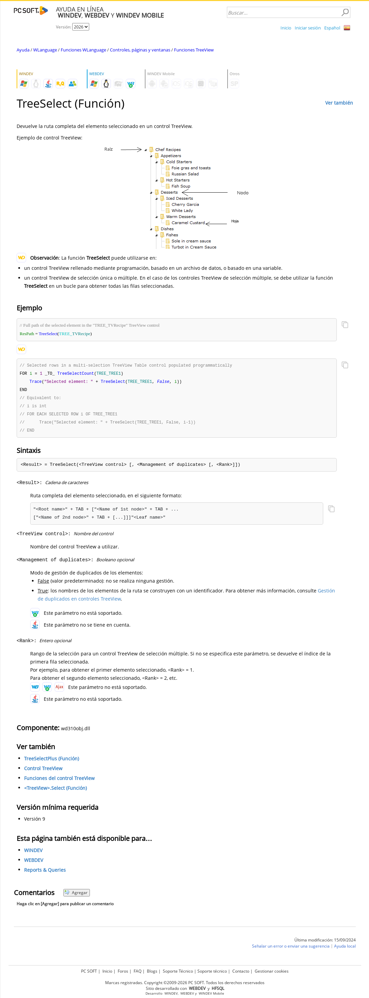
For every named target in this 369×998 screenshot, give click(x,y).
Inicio (285, 28)
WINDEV (33, 853)
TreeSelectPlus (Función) (51, 761)
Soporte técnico (212, 971)
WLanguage (45, 50)
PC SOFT (89, 971)
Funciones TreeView (194, 50)
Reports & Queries (45, 873)
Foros (123, 971)
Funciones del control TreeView (59, 781)
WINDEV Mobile (211, 993)
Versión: (64, 27)
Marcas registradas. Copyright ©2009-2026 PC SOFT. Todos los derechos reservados (185, 982)
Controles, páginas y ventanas (140, 50)
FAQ (137, 971)
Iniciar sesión (308, 28)
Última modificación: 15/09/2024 (325, 943)
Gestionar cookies (272, 971)
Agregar (76, 895)
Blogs (152, 971)
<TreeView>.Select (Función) (55, 791)
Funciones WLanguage (83, 50)
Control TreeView (43, 771)
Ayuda (23, 50)
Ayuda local (345, 949)
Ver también (339, 103)
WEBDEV (33, 863)
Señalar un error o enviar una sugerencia (291, 949)
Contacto (240, 971)
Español (332, 28)
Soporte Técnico (178, 971)
